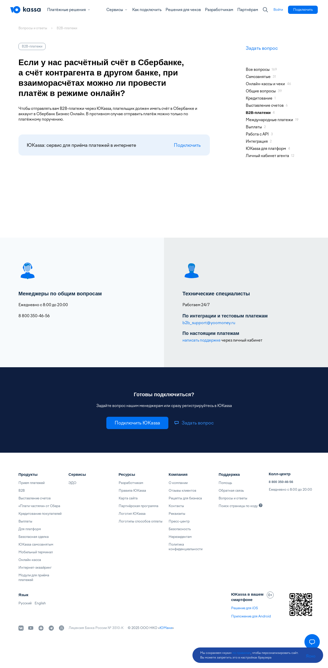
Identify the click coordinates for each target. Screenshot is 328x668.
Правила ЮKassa (132, 490)
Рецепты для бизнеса (185, 498)
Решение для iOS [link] (244, 608)
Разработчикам (219, 9)
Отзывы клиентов (182, 490)
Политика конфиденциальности (185, 547)
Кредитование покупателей (39, 514)
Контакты (176, 506)
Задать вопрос (262, 48)
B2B (21, 490)
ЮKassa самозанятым (35, 544)
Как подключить (146, 9)
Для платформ (29, 529)
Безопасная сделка (33, 537)
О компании (178, 483)
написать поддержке (201, 340)
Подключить (187, 145)
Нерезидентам (180, 537)
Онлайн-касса (29, 560)
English (40, 603)
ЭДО (72, 483)
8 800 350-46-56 (281, 482)
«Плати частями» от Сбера (39, 506)
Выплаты (25, 521)
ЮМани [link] (166, 628)
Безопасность (180, 529)
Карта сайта (128, 498)
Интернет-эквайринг (35, 567)
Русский (25, 603)
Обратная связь (231, 490)
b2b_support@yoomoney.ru (208, 322)
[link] (278, 10)
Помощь (225, 483)
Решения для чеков (183, 9)
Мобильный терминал (35, 552)
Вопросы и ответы (233, 498)
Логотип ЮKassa (132, 514)
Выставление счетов (34, 498)
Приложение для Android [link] (251, 616)
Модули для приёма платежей (33, 577)
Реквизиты (177, 514)
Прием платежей (31, 483)
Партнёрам (247, 9)
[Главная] (25, 9)
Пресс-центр (179, 521)
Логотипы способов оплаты (140, 521)
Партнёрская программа (138, 506)
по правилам (241, 653)
